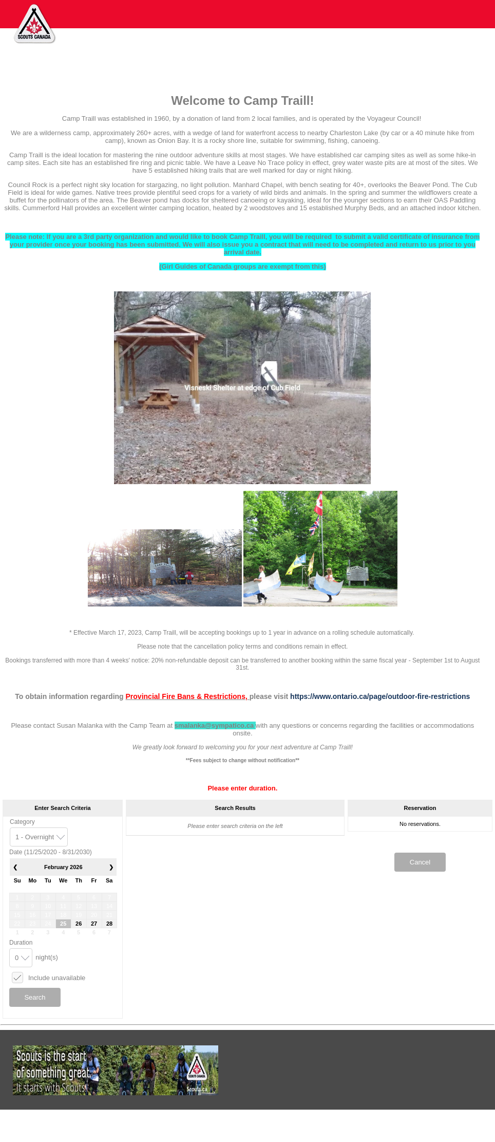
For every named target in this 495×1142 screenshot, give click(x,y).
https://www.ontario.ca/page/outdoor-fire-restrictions (380, 696)
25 (63, 923)
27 (94, 923)
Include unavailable (56, 978)
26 (78, 923)
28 (109, 923)
